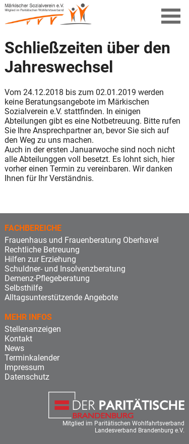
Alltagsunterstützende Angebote (61, 297)
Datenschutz (27, 377)
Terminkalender (32, 358)
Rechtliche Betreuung (42, 249)
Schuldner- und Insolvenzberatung (65, 269)
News (14, 348)
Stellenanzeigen (33, 329)
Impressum (24, 367)
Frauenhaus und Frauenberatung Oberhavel (82, 240)
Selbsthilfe (23, 288)
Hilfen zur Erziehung (40, 259)
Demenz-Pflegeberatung (47, 278)
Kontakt (18, 338)
